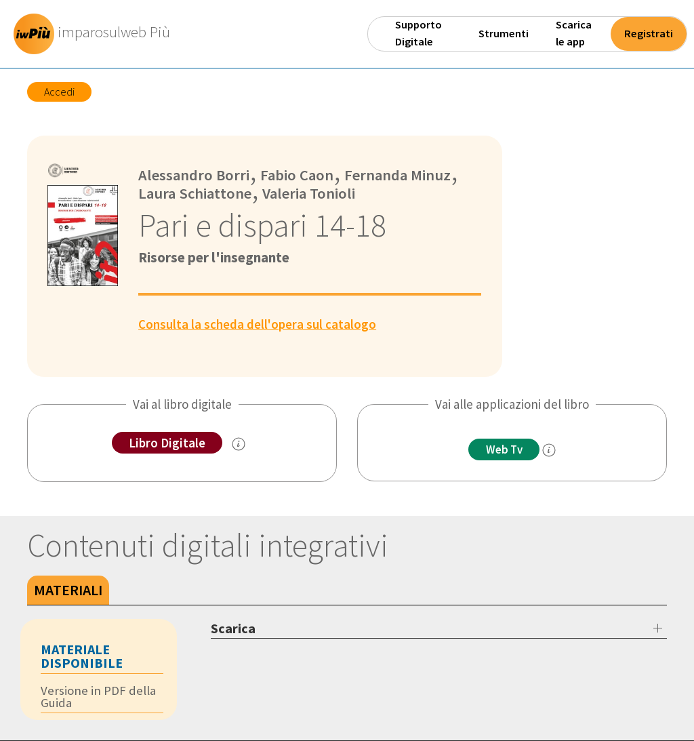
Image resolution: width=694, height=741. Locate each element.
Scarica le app (574, 33)
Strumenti (503, 33)
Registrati (648, 33)
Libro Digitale (167, 443)
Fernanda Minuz (397, 174)
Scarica (233, 628)
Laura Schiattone (195, 193)
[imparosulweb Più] (95, 34)
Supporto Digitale (418, 33)
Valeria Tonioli (308, 193)
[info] (549, 450)
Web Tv (504, 449)
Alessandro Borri (194, 174)
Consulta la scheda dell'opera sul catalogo (257, 324)
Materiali (68, 589)
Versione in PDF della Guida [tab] (98, 696)
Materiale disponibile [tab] (82, 656)
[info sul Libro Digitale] (238, 444)
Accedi (59, 91)
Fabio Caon (296, 174)
